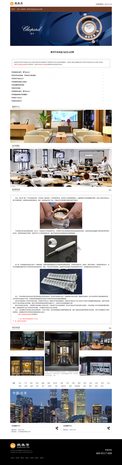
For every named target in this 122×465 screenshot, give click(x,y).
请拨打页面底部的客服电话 (21, 64)
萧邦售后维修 (43, 64)
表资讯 (12, 458)
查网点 (22, 458)
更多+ (110, 190)
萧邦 (18, 9)
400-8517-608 (104, 453)
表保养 (32, 458)
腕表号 (13, 9)
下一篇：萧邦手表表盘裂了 (20, 321)
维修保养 (23, 9)
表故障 (41, 458)
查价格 (17, 458)
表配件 (37, 458)
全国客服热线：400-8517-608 (104, 4)
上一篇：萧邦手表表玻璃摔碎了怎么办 (28, 318)
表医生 (27, 458)
